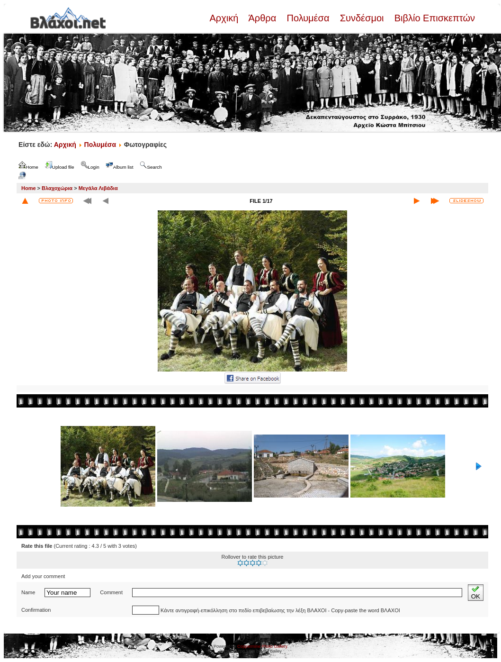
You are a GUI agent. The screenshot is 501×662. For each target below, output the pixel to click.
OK (475, 592)
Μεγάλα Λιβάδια (98, 188)
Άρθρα (262, 18)
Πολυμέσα (308, 18)
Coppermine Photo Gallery (262, 646)
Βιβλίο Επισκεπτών (433, 18)
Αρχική (225, 18)
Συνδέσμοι (361, 18)
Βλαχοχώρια (57, 188)
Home (28, 188)
